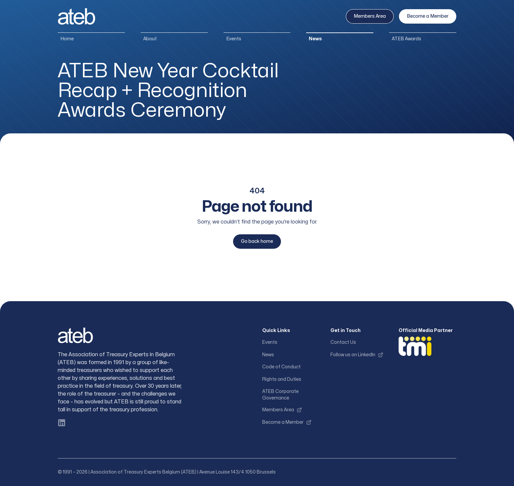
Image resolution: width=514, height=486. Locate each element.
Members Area (370, 16)
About (150, 39)
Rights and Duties (281, 379)
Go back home (257, 241)
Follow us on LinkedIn (356, 355)
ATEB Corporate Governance (280, 394)
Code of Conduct (281, 367)
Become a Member (427, 16)
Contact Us (343, 342)
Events (233, 39)
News (315, 39)
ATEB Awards (406, 39)
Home (67, 39)
